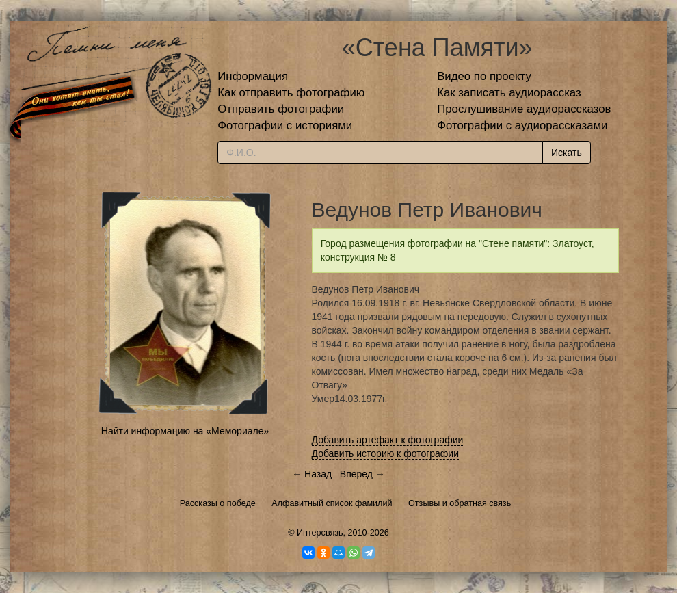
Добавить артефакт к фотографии (388, 439)
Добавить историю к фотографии (386, 453)
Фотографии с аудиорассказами (522, 125)
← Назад (312, 474)
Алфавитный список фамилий (331, 503)
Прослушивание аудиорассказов (524, 109)
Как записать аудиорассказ (509, 92)
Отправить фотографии (280, 109)
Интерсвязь (320, 533)
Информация (252, 76)
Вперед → (362, 474)
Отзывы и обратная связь (459, 503)
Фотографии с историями (284, 125)
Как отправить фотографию (290, 92)
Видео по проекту (484, 76)
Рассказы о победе (218, 503)
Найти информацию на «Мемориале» (185, 430)
